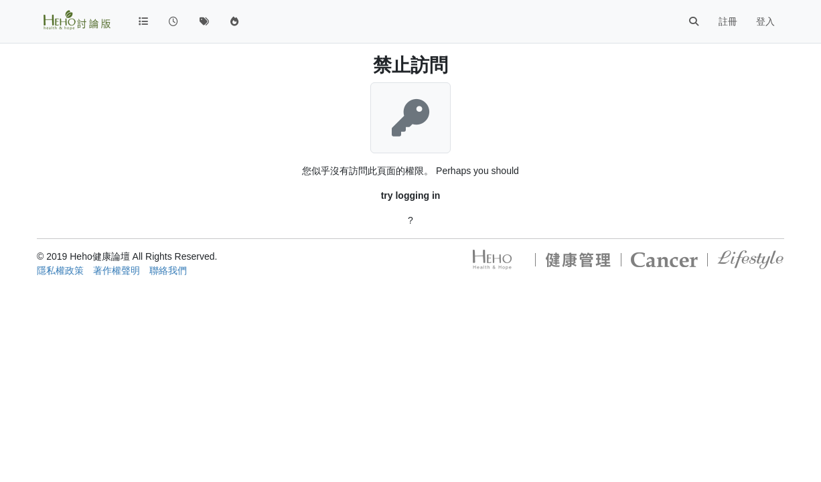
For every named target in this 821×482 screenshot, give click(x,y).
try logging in (411, 195)
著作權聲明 (116, 270)
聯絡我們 (168, 270)
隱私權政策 (60, 270)
